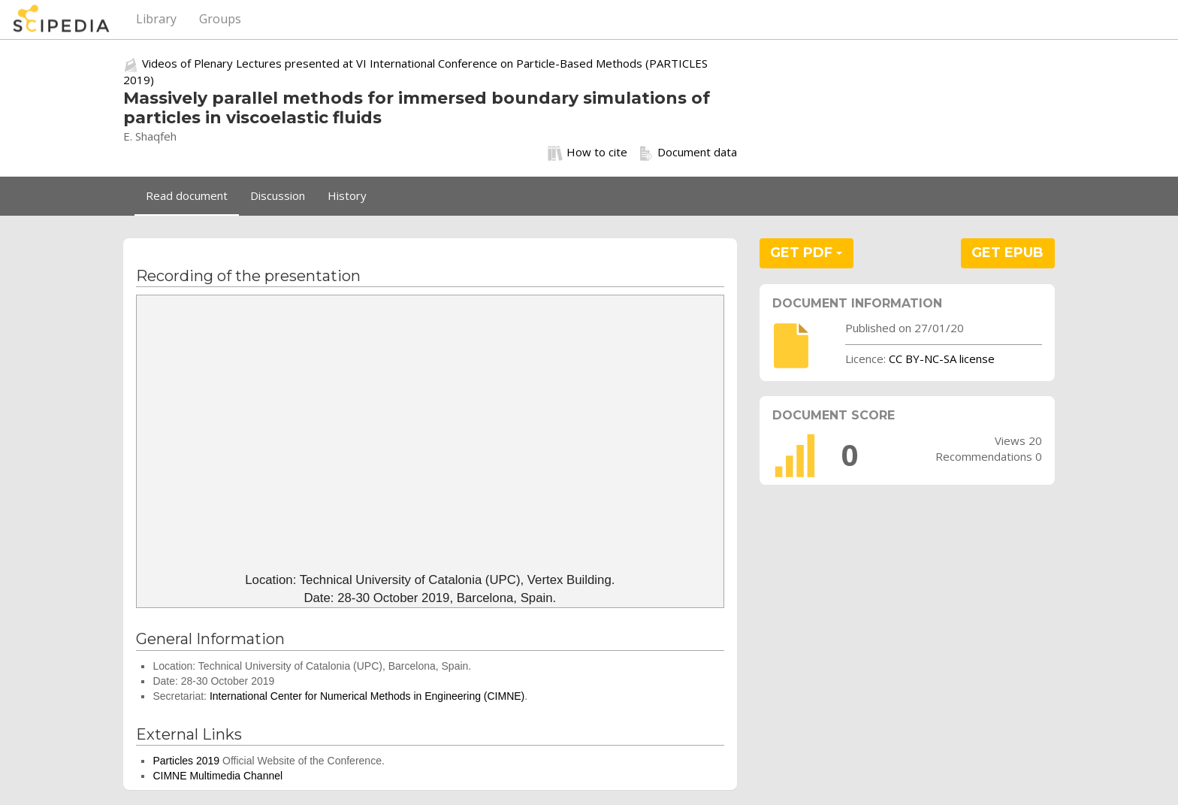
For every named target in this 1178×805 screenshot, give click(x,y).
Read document (187, 195)
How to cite (587, 152)
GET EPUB (1007, 252)
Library (156, 19)
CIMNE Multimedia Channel (217, 776)
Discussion (277, 195)
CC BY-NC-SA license (942, 358)
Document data (688, 152)
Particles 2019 (186, 761)
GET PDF (806, 252)
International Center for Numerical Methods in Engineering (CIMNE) (367, 696)
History (347, 195)
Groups (220, 19)
